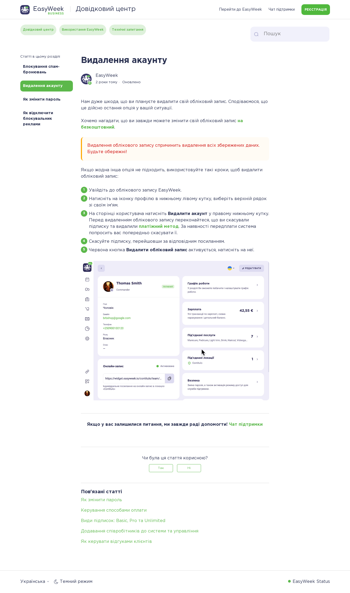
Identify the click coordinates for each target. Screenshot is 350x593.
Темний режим (73, 582)
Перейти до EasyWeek (240, 9)
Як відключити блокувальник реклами (38, 119)
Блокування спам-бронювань (41, 69)
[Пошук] (290, 34)
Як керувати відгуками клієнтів (116, 542)
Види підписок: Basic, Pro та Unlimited (123, 521)
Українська (35, 582)
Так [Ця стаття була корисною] (161, 468)
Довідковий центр (38, 29)
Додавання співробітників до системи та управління (139, 531)
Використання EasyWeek (83, 29)
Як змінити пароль (42, 99)
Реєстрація (316, 9)
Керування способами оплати (114, 510)
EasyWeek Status (311, 582)
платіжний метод (159, 227)
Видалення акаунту (42, 85)
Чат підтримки (282, 9)
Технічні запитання (127, 29)
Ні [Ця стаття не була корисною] (189, 468)
